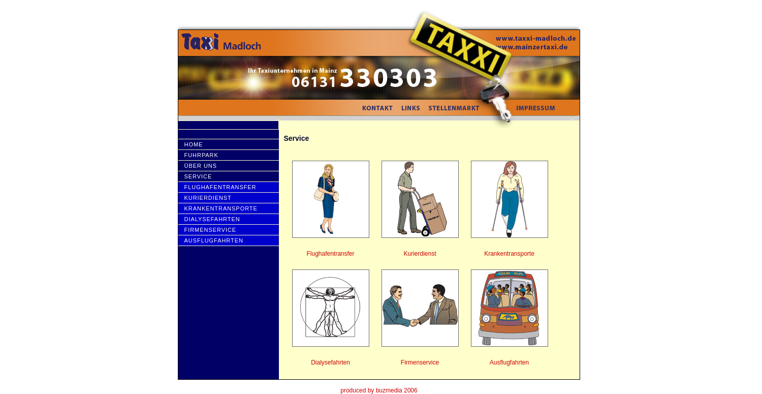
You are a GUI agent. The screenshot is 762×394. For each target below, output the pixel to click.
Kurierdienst (208, 198)
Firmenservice (210, 230)
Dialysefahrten (212, 219)
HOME (193, 144)
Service (198, 176)
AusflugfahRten (213, 240)
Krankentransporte (221, 208)
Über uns (200, 166)
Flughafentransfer (220, 187)
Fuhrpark (201, 155)
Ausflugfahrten (509, 362)
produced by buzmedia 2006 (378, 390)
